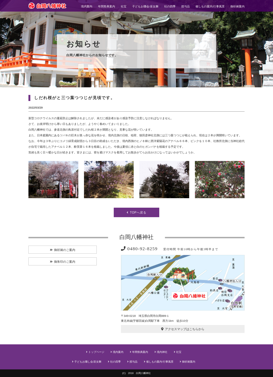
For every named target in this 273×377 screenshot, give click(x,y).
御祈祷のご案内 (64, 250)
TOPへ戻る (138, 212)
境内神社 (162, 352)
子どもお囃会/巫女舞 (145, 6)
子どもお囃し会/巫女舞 (88, 361)
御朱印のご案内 (64, 261)
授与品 (185, 6)
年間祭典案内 (106, 6)
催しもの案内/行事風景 (210, 6)
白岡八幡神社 (136, 237)
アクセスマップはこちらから (184, 329)
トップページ (96, 352)
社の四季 (170, 6)
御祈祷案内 (237, 6)
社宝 (123, 6)
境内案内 (86, 6)
